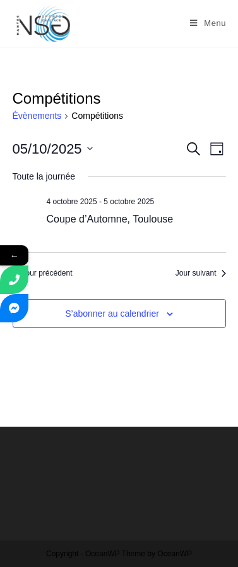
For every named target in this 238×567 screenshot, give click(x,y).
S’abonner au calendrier (112, 313)
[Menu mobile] (208, 23)
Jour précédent (43, 273)
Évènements (37, 116)
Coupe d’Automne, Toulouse (110, 219)
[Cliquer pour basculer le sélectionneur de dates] (53, 148)
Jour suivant (201, 273)
